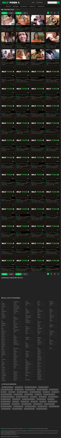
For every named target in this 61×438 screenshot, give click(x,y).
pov (10, 116)
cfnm (2, 365)
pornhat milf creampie (30, 406)
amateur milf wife (6, 408)
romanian (39, 342)
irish (26, 331)
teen (50, 312)
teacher (18, 98)
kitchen (18, 81)
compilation (4, 28)
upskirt (50, 326)
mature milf (12, 391)
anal (17, 46)
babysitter (3, 323)
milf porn (3, 391)
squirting (20, 30)
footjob (6, 217)
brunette (22, 200)
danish (14, 317)
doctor (14, 325)
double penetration (20, 47)
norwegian (27, 379)
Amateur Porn (41, 6)
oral (38, 312)
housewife (19, 64)
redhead (53, 63)
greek (26, 301)
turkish (50, 320)
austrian (3, 317)
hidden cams (28, 315)
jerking (37, 97)
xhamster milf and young (7, 389)
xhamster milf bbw (5, 401)
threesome (39, 30)
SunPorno (13, 27)
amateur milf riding (17, 408)
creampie (7, 46)
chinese (3, 369)
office (38, 309)
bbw (2, 328)
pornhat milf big (29, 394)
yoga (50, 348)
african (2, 303)
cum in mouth (34, 47)
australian (3, 316)
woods (50, 343)
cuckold (7, 114)
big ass (48, 149)
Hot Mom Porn (24, 6)
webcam (51, 340)
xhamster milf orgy (30, 389)
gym (26, 304)
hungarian (27, 322)
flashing (15, 361)
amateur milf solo (52, 401)
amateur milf (55, 391)
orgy (38, 315)
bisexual (18, 217)
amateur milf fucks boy (49, 394)
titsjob (50, 317)
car (2, 360)
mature (5, 30)
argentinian (3, 311)
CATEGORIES (39, 2)
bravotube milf (19, 387)
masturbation (26, 149)
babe (2, 321)
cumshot (22, 63)
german (15, 373)
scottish (39, 350)
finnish (14, 358)
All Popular (15, 6)
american (48, 183)
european (33, 63)
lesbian (36, 28)
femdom (18, 116)
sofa (38, 364)
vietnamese (51, 331)
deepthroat (15, 318)
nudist (38, 301)
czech (14, 312)
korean (26, 347)
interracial (56, 97)
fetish (33, 80)
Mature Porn (33, 6)
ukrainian (51, 325)
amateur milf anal (5, 404)
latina (26, 353)
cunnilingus (15, 311)
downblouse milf (54, 389)
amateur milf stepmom (7, 387)
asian (3, 166)
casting (41, 46)
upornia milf (33, 396)
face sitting (15, 348)
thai (50, 314)
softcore (40, 150)
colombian (3, 373)
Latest (11, 13)
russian (3, 81)
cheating (3, 80)
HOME (33, 2)
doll (14, 328)
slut (38, 361)
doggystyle (34, 270)
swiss (50, 304)
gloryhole (15, 378)
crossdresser (16, 301)
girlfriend (15, 375)
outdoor (39, 317)
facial (14, 350)
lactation (27, 351)
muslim (18, 167)
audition (33, 46)
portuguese (39, 328)
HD (25, 13)
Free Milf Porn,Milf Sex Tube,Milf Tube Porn (11, 2)
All (18, 13)
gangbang (15, 371)
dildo (14, 322)
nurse (38, 304)
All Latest (8, 6)
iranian (26, 329)
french (18, 97)
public (38, 333)
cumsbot (23, 114)
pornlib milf (51, 399)
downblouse (15, 330)
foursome (15, 364)
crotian (14, 303)
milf (8, 30)
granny (12, 28)
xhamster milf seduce (22, 391)
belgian (2, 333)
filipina (14, 354)
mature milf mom (38, 404)
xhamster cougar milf (6, 406)
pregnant (5, 133)
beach (2, 330)
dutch (26, 47)
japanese (48, 47)
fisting (14, 359)
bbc (2, 326)
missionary (27, 372)
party (38, 323)
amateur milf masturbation (28, 399)
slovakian (39, 358)
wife (47, 30)
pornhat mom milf (42, 406)
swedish (55, 253)
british (18, 235)
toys (50, 319)
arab (2, 309)
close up (3, 370)
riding (38, 339)
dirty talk (15, 323)
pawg (38, 325)
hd (2, 30)
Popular (4, 13)
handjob (26, 63)
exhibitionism (16, 344)
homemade (4, 47)
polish (38, 326)
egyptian (15, 337)
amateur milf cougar (49, 404)
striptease (39, 379)
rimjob (38, 340)
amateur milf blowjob (29, 408)
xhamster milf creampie (30, 387)
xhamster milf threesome (22, 396)
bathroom (3, 325)
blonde (51, 80)
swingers (3, 64)
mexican (27, 367)
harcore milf (34, 401)
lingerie (40, 28)
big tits (48, 28)
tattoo (50, 309)
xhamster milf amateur (35, 391)
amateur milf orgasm (42, 408)
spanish (3, 98)
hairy (51, 28)
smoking (39, 363)
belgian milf (38, 394)
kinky (26, 343)
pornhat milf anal (41, 399)
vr (49, 336)
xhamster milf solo (18, 406)
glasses (11, 114)
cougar (8, 28)
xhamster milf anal (5, 399)
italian (26, 333)
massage (5, 97)
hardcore (22, 28)
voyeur (50, 334)
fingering (52, 114)
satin (38, 348)
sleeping (39, 356)
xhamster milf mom (43, 387)
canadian (52, 166)
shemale (39, 353)
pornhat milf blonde (26, 404)
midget (26, 369)
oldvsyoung (11, 63)
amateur (33, 97)
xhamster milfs (25, 401)
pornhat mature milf (54, 406)
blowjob (55, 80)
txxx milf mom (16, 399)
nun (38, 303)
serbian (39, 351)
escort (14, 339)
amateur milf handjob (42, 389)
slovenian (39, 359)
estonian (15, 340)
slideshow (11, 30)
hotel (5, 116)
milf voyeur (16, 401)
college (3, 372)
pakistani (39, 321)
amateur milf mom (53, 396)
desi (14, 320)
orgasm (35, 167)
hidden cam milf (19, 389)
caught (2, 364)
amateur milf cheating (6, 394)
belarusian (3, 331)
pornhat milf (46, 391)
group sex (27, 303)
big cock (18, 28)
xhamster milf (42, 396)
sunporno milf (15, 404)
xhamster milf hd (18, 394)
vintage (51, 332)
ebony (50, 97)
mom (7, 63)
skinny (57, 63)
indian (26, 326)
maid (26, 360)
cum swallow (10, 253)
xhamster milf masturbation (7, 396)
